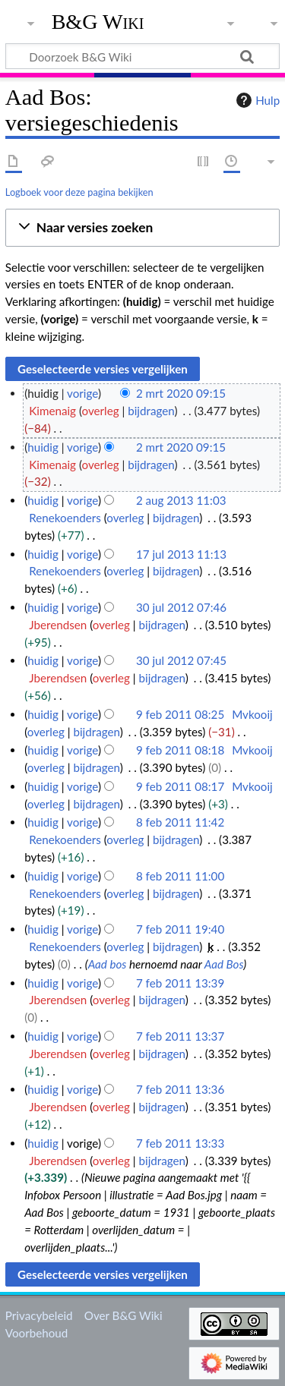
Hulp (256, 100)
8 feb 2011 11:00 (180, 876)
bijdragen (151, 410)
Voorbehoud (36, 1333)
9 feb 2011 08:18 (180, 750)
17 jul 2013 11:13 (181, 554)
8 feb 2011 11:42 (180, 822)
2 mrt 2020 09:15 (181, 393)
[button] (142, 228)
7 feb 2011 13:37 (180, 1036)
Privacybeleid (39, 1315)
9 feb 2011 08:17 (180, 786)
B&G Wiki (98, 22)
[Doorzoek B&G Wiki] (142, 56)
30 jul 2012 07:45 (181, 660)
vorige (82, 393)
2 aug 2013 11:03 (181, 500)
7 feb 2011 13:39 (180, 983)
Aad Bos (224, 964)
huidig (43, 447)
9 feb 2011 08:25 (180, 714)
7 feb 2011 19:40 (180, 929)
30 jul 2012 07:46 (181, 607)
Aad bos (107, 964)
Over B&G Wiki (123, 1315)
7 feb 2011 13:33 (180, 1143)
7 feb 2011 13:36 (180, 1089)
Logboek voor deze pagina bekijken (79, 192)
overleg (100, 410)
